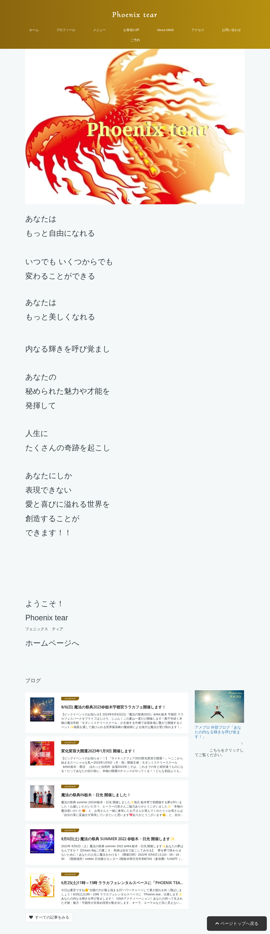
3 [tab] (141, 200)
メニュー (99, 30)
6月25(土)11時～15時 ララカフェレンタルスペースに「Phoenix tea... (122, 882)
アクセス (198, 30)
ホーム (34, 30)
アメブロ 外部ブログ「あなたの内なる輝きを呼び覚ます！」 (218, 732)
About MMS (165, 30)
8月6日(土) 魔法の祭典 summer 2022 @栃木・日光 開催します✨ (118, 838)
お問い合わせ (231, 30)
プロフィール (65, 30)
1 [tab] (129, 200)
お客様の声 (131, 30)
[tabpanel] (135, 126)
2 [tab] (135, 200)
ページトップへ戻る (236, 923)
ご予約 (135, 40)
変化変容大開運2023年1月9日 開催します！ (98, 750)
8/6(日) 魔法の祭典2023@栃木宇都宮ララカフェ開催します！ (113, 706)
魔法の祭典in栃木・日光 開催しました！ (96, 794)
